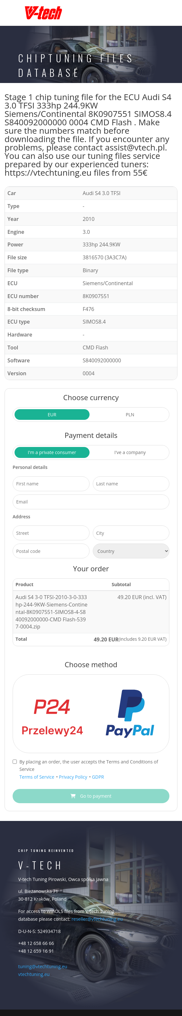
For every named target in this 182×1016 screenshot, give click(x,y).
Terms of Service (37, 777)
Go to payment (91, 796)
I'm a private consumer (52, 452)
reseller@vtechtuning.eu (97, 919)
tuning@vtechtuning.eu (42, 966)
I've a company (130, 452)
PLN (130, 414)
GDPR (98, 777)
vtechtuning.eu (33, 974)
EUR (52, 414)
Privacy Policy (73, 777)
